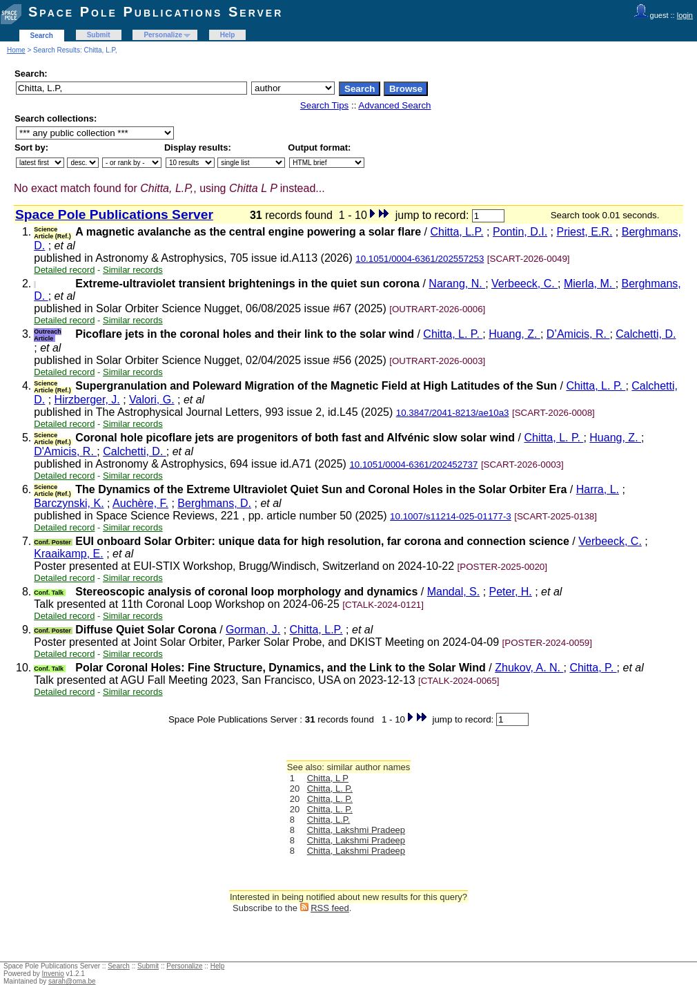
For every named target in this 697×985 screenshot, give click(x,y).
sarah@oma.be (72, 981)
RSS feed (330, 908)
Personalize (163, 35)
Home (16, 50)
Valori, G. (152, 399)
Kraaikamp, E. (68, 554)
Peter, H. (510, 591)
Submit (98, 35)
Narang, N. (457, 283)
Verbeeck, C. (524, 283)
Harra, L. (597, 489)
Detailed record (64, 270)
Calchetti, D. (646, 334)
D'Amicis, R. (65, 451)
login (685, 15)
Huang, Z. (514, 334)
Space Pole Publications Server (155, 11)
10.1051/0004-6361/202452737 (413, 464)
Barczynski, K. (69, 503)
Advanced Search (394, 105)
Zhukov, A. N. (529, 667)
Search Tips (324, 105)
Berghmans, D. (214, 503)
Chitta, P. (592, 667)
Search (41, 35)
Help (227, 35)
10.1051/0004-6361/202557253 (419, 259)
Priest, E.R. (584, 232)
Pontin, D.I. (520, 232)
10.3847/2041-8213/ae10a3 (452, 413)
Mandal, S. (453, 591)
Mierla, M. (590, 283)
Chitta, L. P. (452, 334)
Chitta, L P (327, 778)
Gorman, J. (253, 629)
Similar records (133, 270)
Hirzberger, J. (87, 399)
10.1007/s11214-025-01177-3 (450, 516)
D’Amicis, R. (578, 334)
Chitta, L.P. (457, 232)
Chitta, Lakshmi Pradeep (356, 830)
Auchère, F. (140, 503)
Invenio (53, 973)
